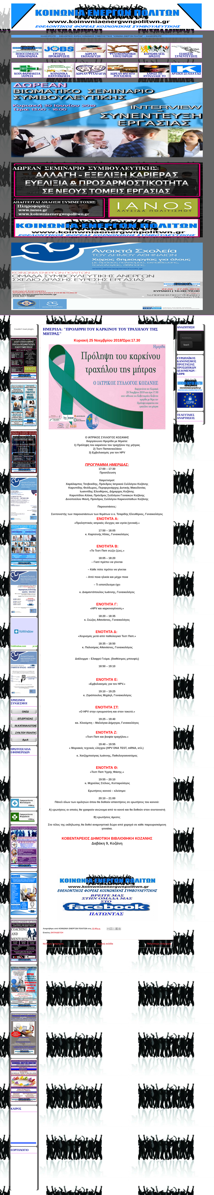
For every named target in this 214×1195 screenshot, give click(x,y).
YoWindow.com (18, 646)
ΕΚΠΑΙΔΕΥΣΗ (57, 932)
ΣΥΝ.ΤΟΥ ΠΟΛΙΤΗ (25, 733)
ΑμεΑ (25, 740)
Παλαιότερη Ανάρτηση (159, 943)
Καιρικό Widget (24, 631)
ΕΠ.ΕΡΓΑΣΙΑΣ (25, 718)
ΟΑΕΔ (25, 711)
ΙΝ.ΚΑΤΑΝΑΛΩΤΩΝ (25, 725)
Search (186, 345)
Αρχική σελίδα (105, 943)
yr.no (35, 646)
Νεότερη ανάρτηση (53, 943)
